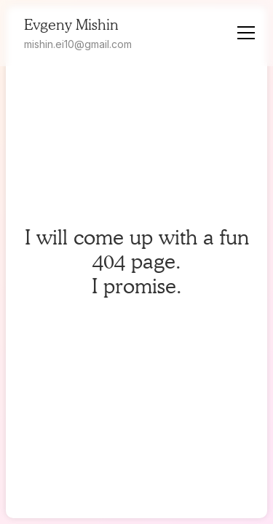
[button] (249, 32)
